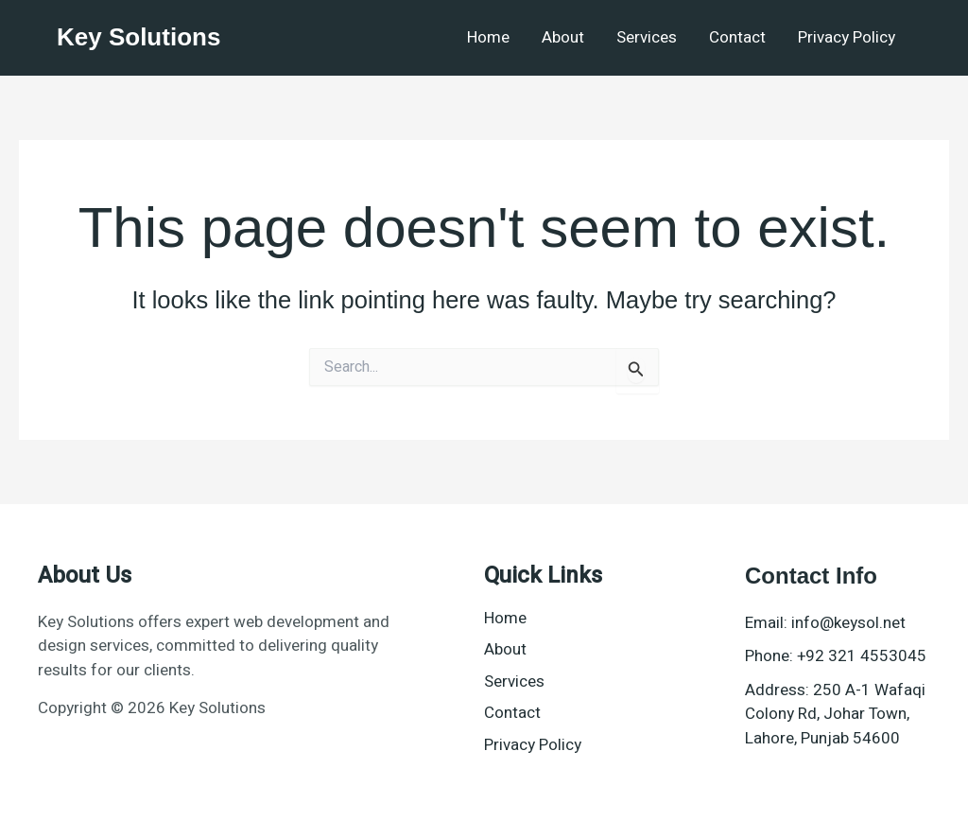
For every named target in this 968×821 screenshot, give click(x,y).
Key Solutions (138, 37)
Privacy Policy (846, 37)
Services (646, 37)
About (563, 37)
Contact (737, 37)
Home (488, 37)
